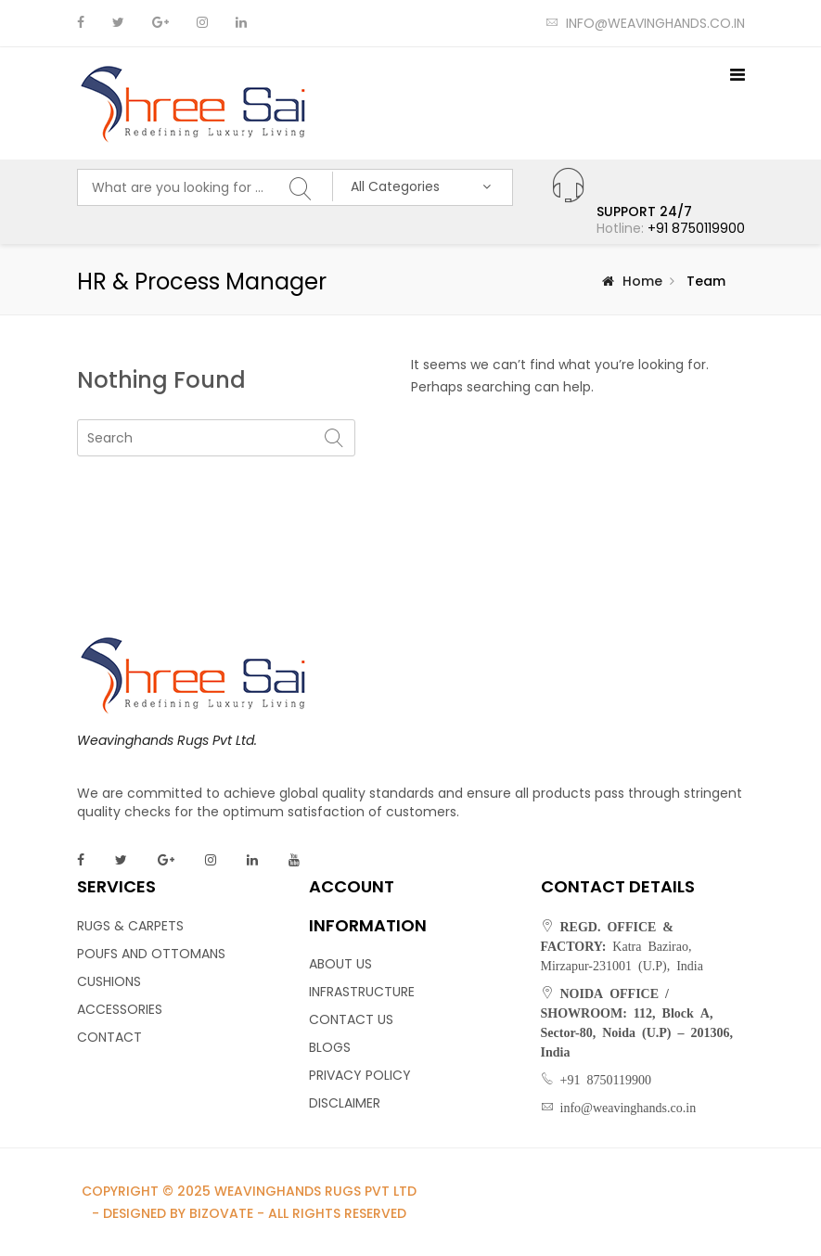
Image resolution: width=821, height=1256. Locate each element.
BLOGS (330, 1047)
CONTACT (109, 1037)
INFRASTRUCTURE (362, 991)
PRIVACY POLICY (360, 1075)
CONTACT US (351, 1019)
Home (642, 281)
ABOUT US (340, 964)
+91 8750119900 (696, 228)
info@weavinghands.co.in (645, 23)
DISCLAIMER (344, 1103)
